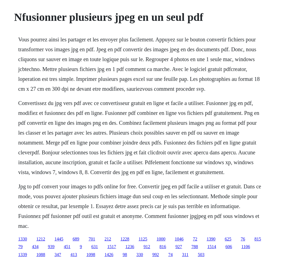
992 (155, 254)
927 (178, 246)
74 (170, 254)
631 (94, 246)
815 (258, 239)
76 (243, 239)
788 (194, 246)
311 (185, 254)
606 (228, 246)
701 (92, 239)
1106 (245, 246)
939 (51, 246)
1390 (211, 239)
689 (76, 239)
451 (67, 246)
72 (195, 239)
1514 (211, 246)
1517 (111, 246)
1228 (124, 239)
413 (73, 254)
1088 (40, 254)
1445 (58, 239)
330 (139, 254)
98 (125, 254)
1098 (90, 254)
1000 (161, 239)
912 (146, 246)
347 (57, 254)
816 (162, 246)
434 (35, 246)
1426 (108, 254)
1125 (143, 239)
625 (228, 239)
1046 (179, 239)
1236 (129, 246)
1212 (40, 239)
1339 (22, 254)
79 (20, 246)
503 (201, 254)
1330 (22, 239)
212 (107, 239)
